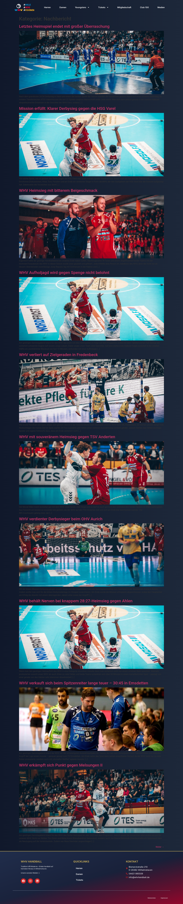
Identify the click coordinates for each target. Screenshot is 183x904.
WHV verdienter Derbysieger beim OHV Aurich (60, 518)
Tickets (103, 7)
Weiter (160, 847)
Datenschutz (152, 898)
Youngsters (82, 7)
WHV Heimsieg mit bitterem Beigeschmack (58, 190)
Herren (47, 7)
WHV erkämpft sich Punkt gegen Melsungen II (61, 765)
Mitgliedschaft (124, 7)
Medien (161, 7)
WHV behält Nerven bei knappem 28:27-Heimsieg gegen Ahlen (76, 600)
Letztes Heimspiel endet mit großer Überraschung (64, 26)
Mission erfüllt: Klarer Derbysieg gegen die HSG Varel (67, 108)
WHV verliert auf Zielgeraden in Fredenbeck (58, 354)
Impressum (164, 898)
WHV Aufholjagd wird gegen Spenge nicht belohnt (64, 272)
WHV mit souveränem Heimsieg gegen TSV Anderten (67, 436)
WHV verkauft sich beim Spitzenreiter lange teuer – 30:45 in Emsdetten (83, 683)
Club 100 (144, 7)
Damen (62, 7)
